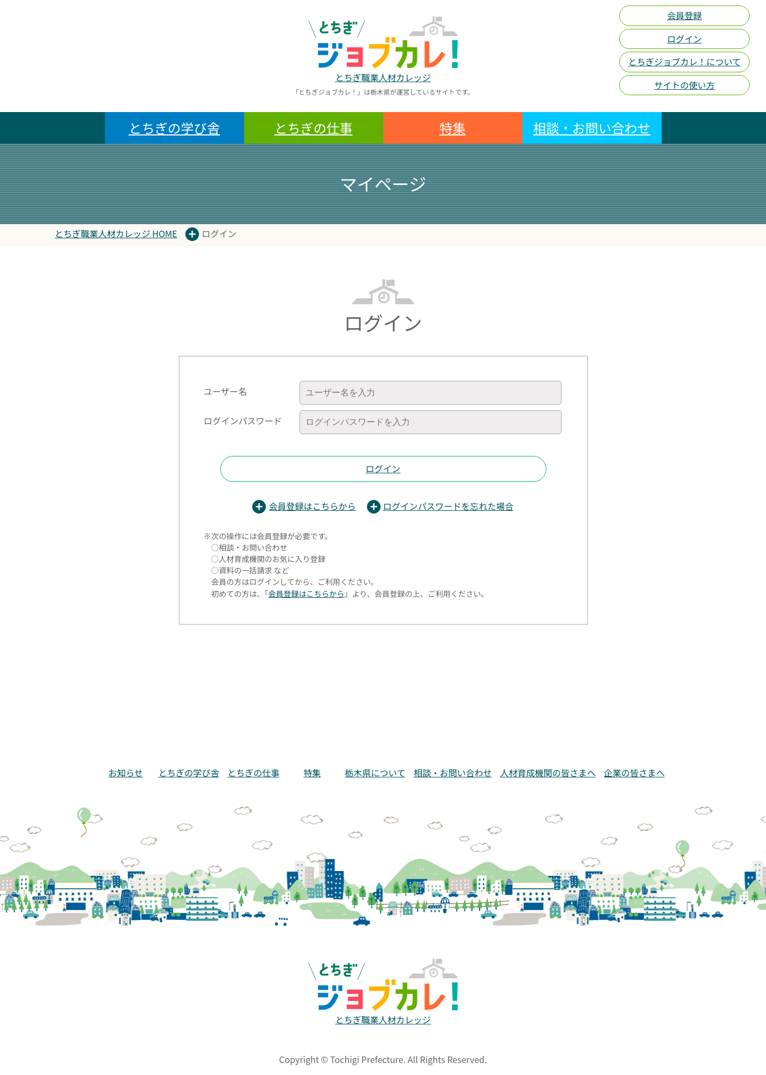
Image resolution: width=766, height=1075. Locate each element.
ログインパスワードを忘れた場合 (448, 505)
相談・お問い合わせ (592, 127)
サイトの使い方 (684, 84)
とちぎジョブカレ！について (684, 61)
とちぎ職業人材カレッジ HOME (115, 233)
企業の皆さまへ (634, 772)
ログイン (684, 38)
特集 (453, 127)
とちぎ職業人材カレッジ (383, 77)
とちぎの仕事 (314, 127)
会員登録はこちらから (312, 505)
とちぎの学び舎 (174, 127)
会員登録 (684, 15)
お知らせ (125, 772)
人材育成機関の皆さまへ (548, 772)
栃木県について (375, 772)
